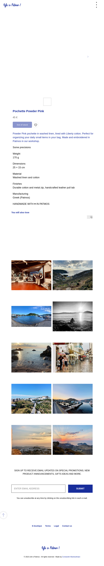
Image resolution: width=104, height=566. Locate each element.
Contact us (67, 526)
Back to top (52, 532)
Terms (48, 526)
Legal (56, 526)
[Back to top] (3, 515)
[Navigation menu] (99, 5)
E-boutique (37, 526)
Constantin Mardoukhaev (71, 557)
